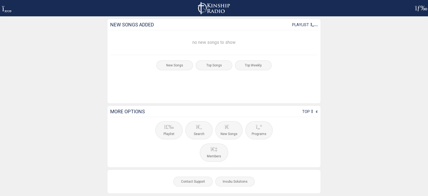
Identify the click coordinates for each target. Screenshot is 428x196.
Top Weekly (253, 65)
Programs (259, 130)
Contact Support (193, 181)
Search (199, 130)
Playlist (305, 25)
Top (310, 111)
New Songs (174, 65)
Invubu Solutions (235, 181)
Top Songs (214, 65)
